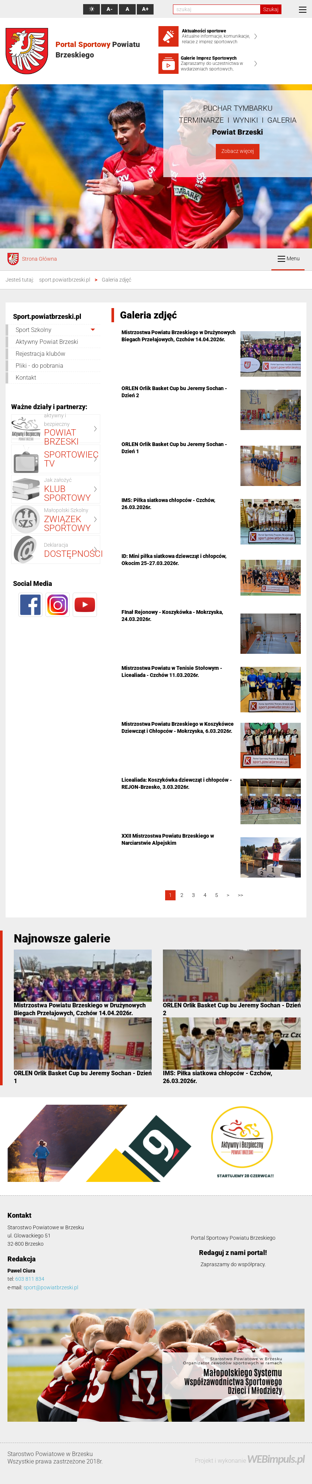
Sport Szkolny (33, 329)
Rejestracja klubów (40, 353)
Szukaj (270, 9)
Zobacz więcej (237, 151)
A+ (145, 9)
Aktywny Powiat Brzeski (47, 341)
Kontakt (26, 377)
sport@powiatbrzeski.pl (50, 1287)
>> (240, 895)
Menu (289, 258)
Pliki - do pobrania (39, 365)
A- (110, 9)
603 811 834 (29, 1279)
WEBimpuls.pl (276, 1459)
